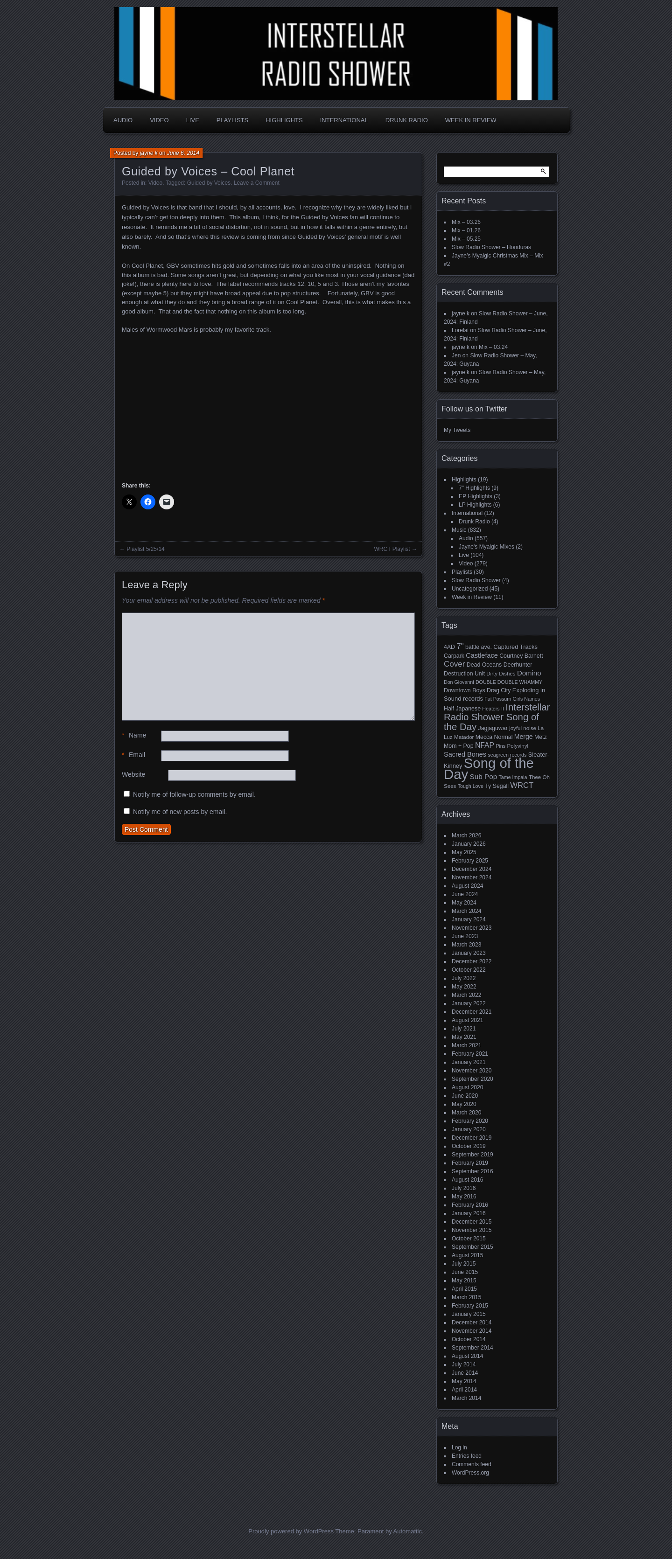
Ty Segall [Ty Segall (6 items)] (497, 786)
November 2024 (471, 877)
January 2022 (469, 1003)
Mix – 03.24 (493, 347)
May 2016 (464, 1196)
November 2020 (471, 1070)
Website (133, 774)
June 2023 (465, 936)
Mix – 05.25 (466, 239)
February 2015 (470, 1305)
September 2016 (472, 1171)
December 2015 (471, 1221)
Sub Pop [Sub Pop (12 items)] (483, 776)
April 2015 (464, 1289)
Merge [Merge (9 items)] (523, 736)
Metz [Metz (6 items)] (540, 737)
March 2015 (466, 1297)
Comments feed (471, 1464)
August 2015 (467, 1255)
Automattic (407, 1531)
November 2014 (471, 1331)
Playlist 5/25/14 (145, 549)
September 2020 (472, 1079)
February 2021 (470, 1054)
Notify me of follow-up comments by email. (194, 794)
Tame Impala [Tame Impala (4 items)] (513, 777)
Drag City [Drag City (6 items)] (499, 690)
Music (459, 530)
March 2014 (466, 1398)
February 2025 (470, 860)
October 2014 (469, 1339)
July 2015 (464, 1263)
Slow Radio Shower (476, 580)
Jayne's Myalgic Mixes (486, 546)
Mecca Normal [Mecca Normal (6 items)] (494, 737)
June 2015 (465, 1272)
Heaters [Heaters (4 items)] (490, 708)
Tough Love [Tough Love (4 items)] (470, 786)
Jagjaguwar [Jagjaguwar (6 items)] (493, 728)
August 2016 (467, 1179)
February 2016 (470, 1205)
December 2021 (471, 1012)
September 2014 (472, 1347)
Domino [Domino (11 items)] (529, 673)
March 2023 (466, 944)
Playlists (232, 120)
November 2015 (471, 1230)
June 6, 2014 (183, 153)
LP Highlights (475, 504)
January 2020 (469, 1129)
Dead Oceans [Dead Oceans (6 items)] (484, 664)
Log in (459, 1447)
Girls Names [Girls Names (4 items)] (526, 699)
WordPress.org (470, 1472)
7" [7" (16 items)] (459, 646)
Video (159, 120)
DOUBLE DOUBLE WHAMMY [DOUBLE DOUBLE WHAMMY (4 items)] (509, 682)
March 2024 (466, 911)
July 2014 (464, 1364)
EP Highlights (475, 496)
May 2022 (464, 986)
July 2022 (464, 978)
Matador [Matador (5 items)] (464, 737)
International (344, 120)
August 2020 (467, 1087)
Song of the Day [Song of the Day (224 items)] (489, 768)
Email (133, 755)
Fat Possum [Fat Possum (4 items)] (497, 699)
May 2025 (464, 852)
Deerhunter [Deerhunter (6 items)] (518, 664)
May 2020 (464, 1104)
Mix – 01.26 (466, 230)
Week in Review (471, 120)
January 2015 (469, 1314)
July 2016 (464, 1188)
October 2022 (469, 970)
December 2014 (471, 1322)
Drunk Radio (406, 120)
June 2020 (465, 1096)
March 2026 (466, 835)
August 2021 (467, 1020)
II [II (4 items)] (502, 708)
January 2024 (469, 919)
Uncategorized (470, 588)
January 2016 (469, 1213)
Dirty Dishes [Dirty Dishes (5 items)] (500, 673)
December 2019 (471, 1137)
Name (134, 735)
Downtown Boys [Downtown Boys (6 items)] (464, 690)
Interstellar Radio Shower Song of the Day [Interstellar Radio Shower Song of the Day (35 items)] (497, 717)
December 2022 (471, 961)
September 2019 (472, 1154)
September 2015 (472, 1247)
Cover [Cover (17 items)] (454, 664)
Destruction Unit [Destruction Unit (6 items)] (464, 673)
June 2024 (465, 894)
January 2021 (469, 1062)
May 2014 (464, 1381)
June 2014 (465, 1373)
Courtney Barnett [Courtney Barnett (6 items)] (521, 656)
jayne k (149, 153)
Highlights (284, 120)
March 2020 (466, 1112)
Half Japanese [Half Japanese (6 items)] (462, 708)
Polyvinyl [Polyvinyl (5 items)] (517, 746)
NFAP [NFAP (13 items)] (484, 745)
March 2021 (466, 1045)
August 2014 (467, 1356)
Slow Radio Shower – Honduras (491, 247)
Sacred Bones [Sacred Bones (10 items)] (465, 754)
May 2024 (464, 902)
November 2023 (471, 928)
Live (192, 120)
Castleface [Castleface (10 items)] (482, 655)
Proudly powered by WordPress (291, 1531)
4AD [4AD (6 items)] (449, 647)
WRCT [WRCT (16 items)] (521, 785)
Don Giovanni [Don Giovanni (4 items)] (459, 682)
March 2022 (466, 995)
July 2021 (464, 1028)
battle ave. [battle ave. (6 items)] (478, 647)
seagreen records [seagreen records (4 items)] (507, 755)
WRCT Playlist (392, 549)
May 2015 (464, 1280)
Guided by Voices (209, 183)
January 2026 (469, 844)
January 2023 (469, 953)
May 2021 (464, 1037)
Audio (123, 120)
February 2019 (470, 1163)
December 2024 (471, 869)
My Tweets (457, 430)
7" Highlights (474, 488)
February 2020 (470, 1121)
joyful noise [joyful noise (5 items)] (522, 728)
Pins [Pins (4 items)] (500, 746)
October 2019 (469, 1146)
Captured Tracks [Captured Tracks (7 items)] (515, 646)
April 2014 (464, 1389)
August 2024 (467, 886)
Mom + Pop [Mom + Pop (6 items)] (459, 746)
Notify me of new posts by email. (180, 811)
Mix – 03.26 (466, 222)
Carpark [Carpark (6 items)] (454, 656)
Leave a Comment (257, 183)
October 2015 (469, 1238)
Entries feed (467, 1456)
